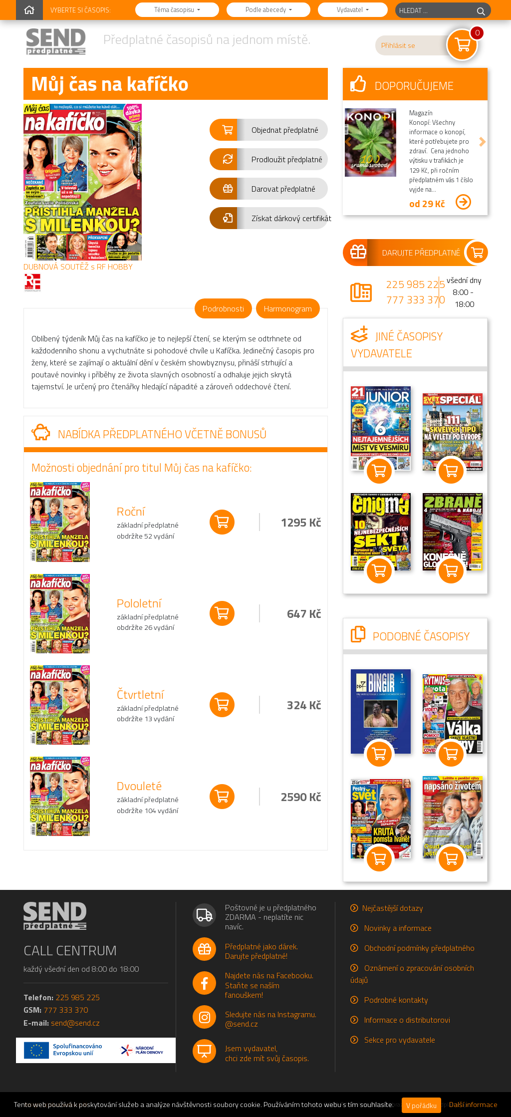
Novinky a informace (398, 928)
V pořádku (421, 1105)
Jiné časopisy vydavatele (397, 345)
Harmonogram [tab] (288, 308)
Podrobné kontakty (396, 1000)
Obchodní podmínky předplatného (419, 948)
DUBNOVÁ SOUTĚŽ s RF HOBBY (78, 267)
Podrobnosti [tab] (223, 308)
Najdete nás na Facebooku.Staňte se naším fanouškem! (269, 984)
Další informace (473, 1104)
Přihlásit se (398, 45)
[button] (269, 130)
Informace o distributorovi (407, 1020)
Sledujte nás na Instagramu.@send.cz (270, 1019)
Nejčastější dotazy (392, 908)
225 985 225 (415, 284)
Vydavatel (350, 9)
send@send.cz (75, 1023)
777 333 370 (415, 299)
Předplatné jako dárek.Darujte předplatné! (261, 951)
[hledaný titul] (433, 10)
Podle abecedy (266, 9)
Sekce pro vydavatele (399, 1040)
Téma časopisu (175, 9)
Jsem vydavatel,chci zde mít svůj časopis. (267, 1053)
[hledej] (481, 10)
